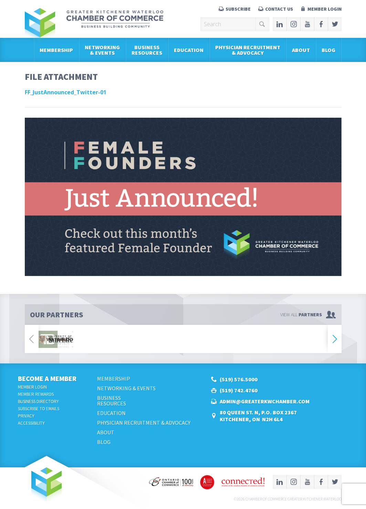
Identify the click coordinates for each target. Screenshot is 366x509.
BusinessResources (147, 50)
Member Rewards (36, 394)
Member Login (324, 9)
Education (188, 49)
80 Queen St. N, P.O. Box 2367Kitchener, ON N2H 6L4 (258, 416)
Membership (56, 49)
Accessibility (31, 423)
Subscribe (238, 9)
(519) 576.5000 (239, 379)
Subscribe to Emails (38, 409)
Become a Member (47, 378)
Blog (328, 49)
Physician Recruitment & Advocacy (247, 50)
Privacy (26, 416)
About (301, 49)
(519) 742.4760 (239, 390)
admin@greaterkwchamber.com (265, 401)
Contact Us (279, 9)
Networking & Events (102, 50)
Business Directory (38, 401)
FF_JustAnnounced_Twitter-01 (65, 92)
